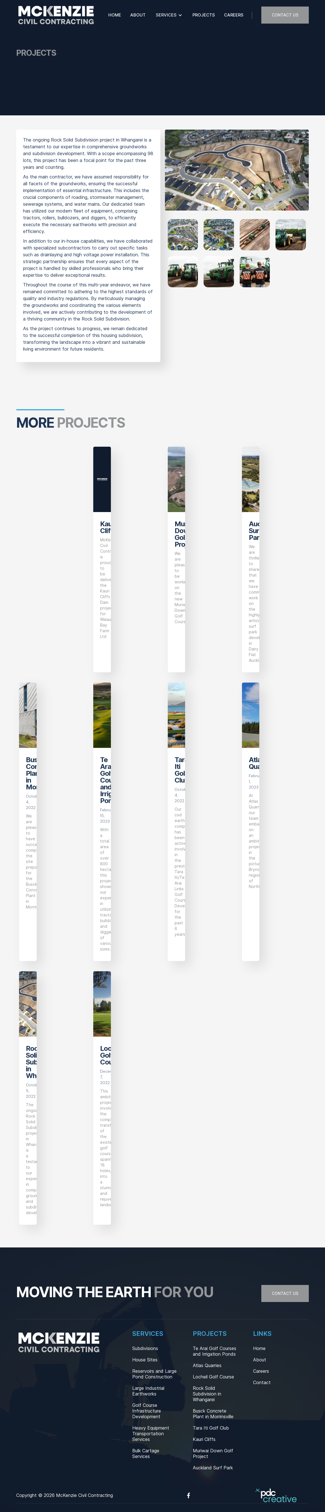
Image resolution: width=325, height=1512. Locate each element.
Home (114, 15)
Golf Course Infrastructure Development (146, 1410)
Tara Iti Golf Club (211, 1428)
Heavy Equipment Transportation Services (150, 1433)
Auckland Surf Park (213, 1468)
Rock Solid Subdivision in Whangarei (207, 1393)
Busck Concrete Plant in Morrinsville (213, 1413)
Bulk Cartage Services (145, 1453)
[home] (56, 15)
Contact (262, 1382)
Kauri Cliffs (204, 1439)
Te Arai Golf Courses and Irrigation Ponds (214, 1351)
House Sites (145, 1360)
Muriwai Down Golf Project (213, 1453)
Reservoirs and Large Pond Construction (154, 1374)
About (138, 15)
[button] (169, 15)
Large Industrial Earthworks (148, 1391)
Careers (233, 15)
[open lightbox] (183, 234)
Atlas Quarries (207, 1365)
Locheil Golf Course (213, 1377)
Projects (203, 15)
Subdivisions (145, 1348)
